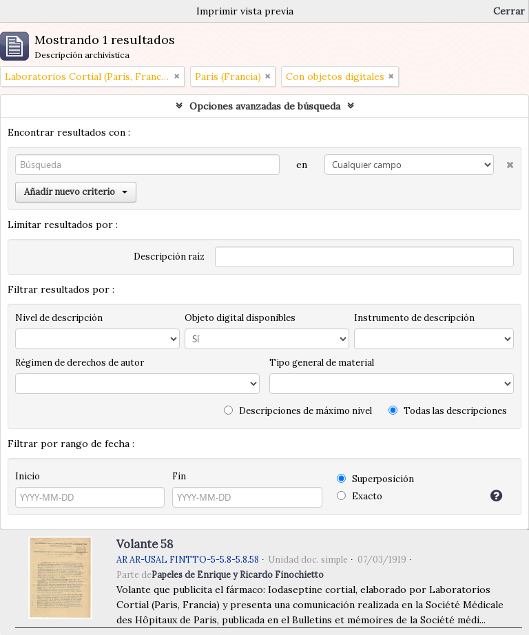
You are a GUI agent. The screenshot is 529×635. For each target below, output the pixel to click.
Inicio (27, 476)
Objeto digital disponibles (240, 318)
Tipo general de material (321, 362)
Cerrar (509, 11)
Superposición (375, 479)
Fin (179, 476)
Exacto (359, 496)
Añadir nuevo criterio (75, 192)
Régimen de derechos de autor (79, 362)
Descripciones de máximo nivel (298, 411)
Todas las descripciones (447, 411)
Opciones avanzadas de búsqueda (264, 106)
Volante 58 (144, 544)
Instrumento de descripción (414, 318)
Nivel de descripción (59, 318)
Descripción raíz (169, 256)
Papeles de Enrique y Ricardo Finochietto (238, 574)
